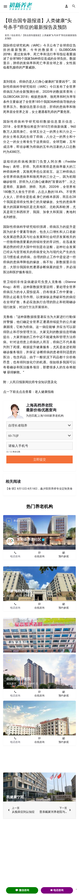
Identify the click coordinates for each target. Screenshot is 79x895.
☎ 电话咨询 (56, 890)
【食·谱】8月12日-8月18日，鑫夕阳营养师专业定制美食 (39, 488)
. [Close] (76, 888)
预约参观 (64, 556)
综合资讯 (15, 35)
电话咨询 (15, 556)
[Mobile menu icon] (5, 6)
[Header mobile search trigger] (74, 6)
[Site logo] (21, 6)
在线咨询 (39, 556)
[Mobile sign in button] (66, 6)
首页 (7, 35)
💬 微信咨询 (22, 890)
